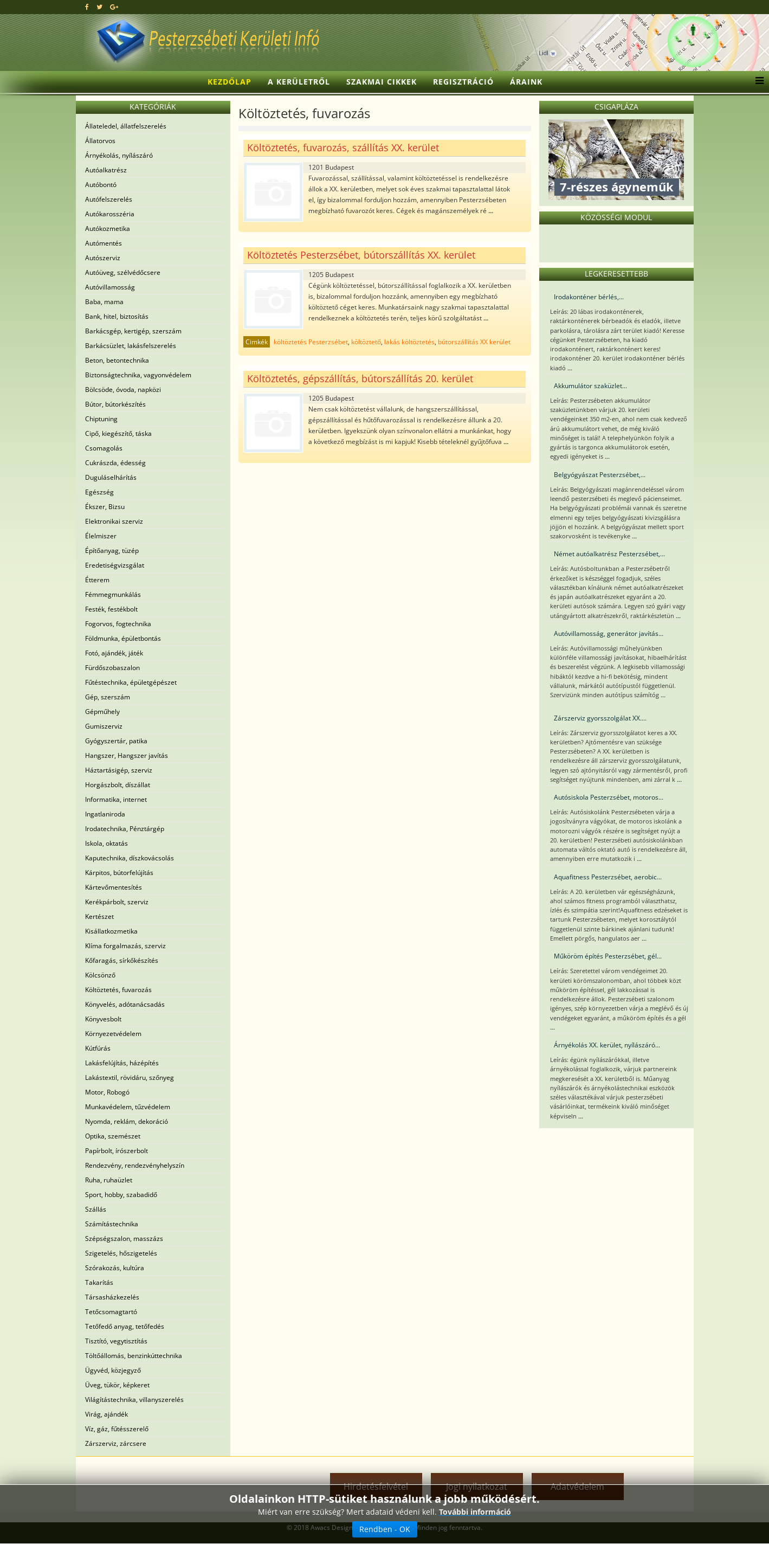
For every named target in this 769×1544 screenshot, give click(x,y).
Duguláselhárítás (111, 477)
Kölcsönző (100, 975)
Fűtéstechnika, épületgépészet (131, 682)
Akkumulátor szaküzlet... (590, 385)
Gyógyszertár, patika (116, 740)
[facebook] (87, 6)
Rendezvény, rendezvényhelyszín (134, 1165)
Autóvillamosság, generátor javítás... (608, 633)
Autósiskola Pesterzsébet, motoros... (608, 797)
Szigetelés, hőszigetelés (121, 1253)
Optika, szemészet (112, 1136)
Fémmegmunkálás (113, 594)
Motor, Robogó (107, 1092)
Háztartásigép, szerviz (118, 770)
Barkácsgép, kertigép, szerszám (133, 331)
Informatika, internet (116, 799)
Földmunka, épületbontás (123, 638)
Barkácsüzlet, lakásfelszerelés (130, 345)
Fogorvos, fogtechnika (118, 623)
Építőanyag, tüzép (112, 550)
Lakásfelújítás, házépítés (122, 1062)
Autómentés (103, 243)
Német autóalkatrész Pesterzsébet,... (609, 553)
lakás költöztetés (409, 341)
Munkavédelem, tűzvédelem (127, 1106)
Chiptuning (101, 418)
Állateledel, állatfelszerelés (125, 126)
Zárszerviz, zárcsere (115, 1443)
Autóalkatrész (106, 170)
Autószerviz (102, 257)
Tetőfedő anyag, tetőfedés (124, 1326)
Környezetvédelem (113, 1033)
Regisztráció (463, 81)
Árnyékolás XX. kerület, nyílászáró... (607, 1045)
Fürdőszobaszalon (112, 667)
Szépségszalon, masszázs (124, 1238)
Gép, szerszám (107, 697)
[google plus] (114, 6)
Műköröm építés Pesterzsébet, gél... (608, 956)
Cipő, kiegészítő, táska (118, 433)
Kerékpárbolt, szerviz (116, 901)
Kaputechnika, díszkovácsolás (129, 858)
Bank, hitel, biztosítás (116, 316)
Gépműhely (102, 711)
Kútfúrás (98, 1048)
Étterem (97, 579)
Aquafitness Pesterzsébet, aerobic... (608, 877)
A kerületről (299, 81)
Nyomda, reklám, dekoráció (126, 1121)
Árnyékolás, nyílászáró (119, 155)
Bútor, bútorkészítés (115, 404)
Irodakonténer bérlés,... (589, 296)
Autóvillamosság (110, 287)
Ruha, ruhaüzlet (108, 1180)
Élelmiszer (101, 536)
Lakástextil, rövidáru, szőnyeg (129, 1077)
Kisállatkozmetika (111, 931)
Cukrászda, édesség (115, 462)
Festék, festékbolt (111, 609)
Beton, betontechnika (117, 360)
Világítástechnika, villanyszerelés (134, 1399)
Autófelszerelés (108, 199)
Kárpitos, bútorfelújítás (119, 872)
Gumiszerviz (103, 726)
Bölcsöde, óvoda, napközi (123, 389)
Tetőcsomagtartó (111, 1311)
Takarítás (99, 1282)
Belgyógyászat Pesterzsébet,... (599, 474)
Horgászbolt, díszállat (117, 784)
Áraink (526, 81)
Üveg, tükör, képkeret (117, 1384)
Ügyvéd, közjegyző (113, 1370)
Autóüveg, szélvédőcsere (122, 272)
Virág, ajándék (106, 1414)
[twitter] (99, 6)
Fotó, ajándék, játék (114, 653)
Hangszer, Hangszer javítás (126, 755)
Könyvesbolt (103, 1019)
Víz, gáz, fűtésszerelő (116, 1428)
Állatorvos (100, 140)
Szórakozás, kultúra (114, 1267)
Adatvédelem (577, 1486)
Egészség (99, 492)
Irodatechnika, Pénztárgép (124, 828)
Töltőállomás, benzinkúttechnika (133, 1355)
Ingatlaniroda (105, 814)
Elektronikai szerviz (114, 521)
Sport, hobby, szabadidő (121, 1194)
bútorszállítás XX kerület (474, 341)
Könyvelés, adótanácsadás (125, 1004)
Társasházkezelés (112, 1297)
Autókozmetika (107, 228)
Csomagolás (103, 448)
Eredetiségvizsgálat (114, 565)
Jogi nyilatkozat (476, 1486)
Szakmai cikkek (381, 81)
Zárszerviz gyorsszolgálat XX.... (600, 718)
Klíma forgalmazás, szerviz (125, 945)
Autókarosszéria (109, 213)
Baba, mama (104, 301)
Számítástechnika (111, 1223)
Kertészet (99, 916)
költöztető (366, 341)
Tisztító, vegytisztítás (116, 1341)
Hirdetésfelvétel (376, 1486)
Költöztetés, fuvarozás (118, 989)
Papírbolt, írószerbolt (116, 1150)
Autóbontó (101, 184)
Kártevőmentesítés (113, 887)
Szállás (95, 1209)
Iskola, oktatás (106, 843)
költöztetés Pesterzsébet (311, 341)
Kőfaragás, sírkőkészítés (121, 960)
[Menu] (757, 81)
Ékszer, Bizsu (105, 506)
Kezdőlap (229, 81)
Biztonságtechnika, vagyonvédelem (138, 374)
